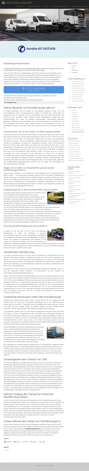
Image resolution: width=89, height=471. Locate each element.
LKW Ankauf (72, 138)
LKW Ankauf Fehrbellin (74, 147)
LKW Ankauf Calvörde (74, 149)
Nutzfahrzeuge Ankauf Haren (76, 175)
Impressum (45, 465)
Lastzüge (74, 114)
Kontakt (46, 6)
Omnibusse (75, 119)
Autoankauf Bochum (77, 99)
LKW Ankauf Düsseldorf (78, 90)
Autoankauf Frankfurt (78, 94)
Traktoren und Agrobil (78, 129)
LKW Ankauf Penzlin (73, 152)
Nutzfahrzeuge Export (78, 86)
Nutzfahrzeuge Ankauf (80, 6)
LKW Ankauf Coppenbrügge (75, 158)
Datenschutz (39, 465)
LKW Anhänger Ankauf (78, 83)
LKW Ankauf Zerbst (73, 156)
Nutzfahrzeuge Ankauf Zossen (76, 193)
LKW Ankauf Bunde (73, 143)
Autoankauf (20, 6)
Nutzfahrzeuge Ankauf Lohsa (76, 199)
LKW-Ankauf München (78, 81)
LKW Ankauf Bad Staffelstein (76, 160)
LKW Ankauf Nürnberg (78, 92)
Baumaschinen (76, 125)
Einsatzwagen (76, 123)
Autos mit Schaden (34, 6)
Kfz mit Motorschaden (78, 101)
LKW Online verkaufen (17, 2)
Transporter (75, 116)
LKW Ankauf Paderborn (74, 141)
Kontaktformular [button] (10, 102)
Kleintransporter (76, 127)
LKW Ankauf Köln (76, 96)
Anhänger (74, 112)
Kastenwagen (75, 121)
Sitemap (51, 465)
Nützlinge (74, 110)
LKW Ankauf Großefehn (74, 154)
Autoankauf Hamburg (78, 88)
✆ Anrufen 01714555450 (40, 48)
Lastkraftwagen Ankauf (60, 6)
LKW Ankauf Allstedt (73, 145)
